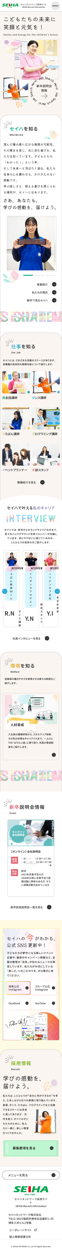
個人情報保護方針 (20, 1237)
